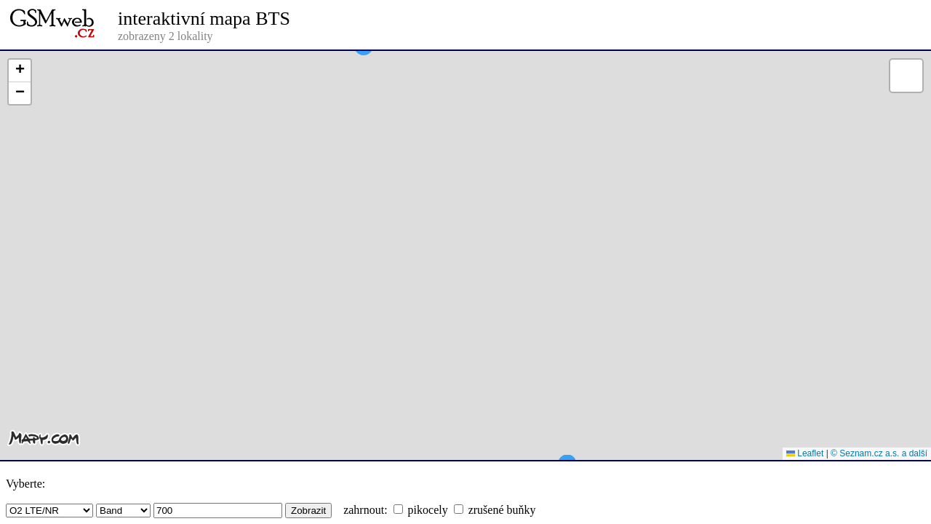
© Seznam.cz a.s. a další (879, 453)
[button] (363, 73)
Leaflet (804, 453)
